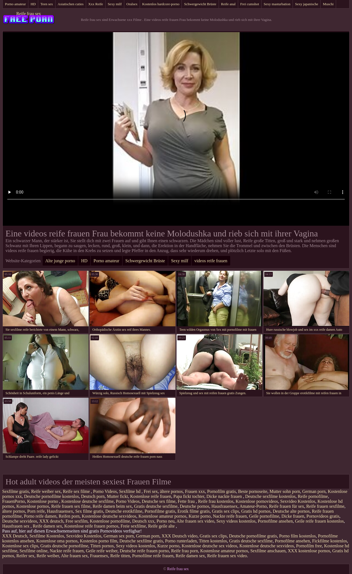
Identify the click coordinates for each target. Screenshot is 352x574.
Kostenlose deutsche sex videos (209, 545)
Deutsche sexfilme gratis (141, 541)
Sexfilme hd (130, 491)
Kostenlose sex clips (20, 545)
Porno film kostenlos (297, 536)
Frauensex (99, 555)
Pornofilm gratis (221, 491)
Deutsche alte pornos (291, 511)
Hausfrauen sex (16, 526)
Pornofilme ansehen (275, 521)
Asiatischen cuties (71, 4)
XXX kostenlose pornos (309, 550)
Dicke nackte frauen (225, 496)
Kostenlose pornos (32, 506)
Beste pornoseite (252, 491)
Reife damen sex (47, 526)
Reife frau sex (28, 13)
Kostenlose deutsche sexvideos (109, 516)
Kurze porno (200, 516)
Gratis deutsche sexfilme (155, 506)
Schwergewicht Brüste (200, 4)
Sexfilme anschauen (267, 550)
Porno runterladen (181, 541)
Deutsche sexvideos (19, 521)
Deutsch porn (93, 496)
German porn (314, 491)
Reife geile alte (162, 526)
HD (33, 4)
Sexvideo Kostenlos (297, 501)
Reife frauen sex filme (70, 506)
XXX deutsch (51, 521)
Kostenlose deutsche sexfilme (87, 501)
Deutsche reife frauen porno (144, 550)
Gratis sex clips (225, 511)
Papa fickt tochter (189, 496)
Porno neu (165, 521)
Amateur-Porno (253, 506)
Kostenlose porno (43, 501)
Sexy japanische (306, 4)
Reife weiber (48, 555)
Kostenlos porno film (98, 541)
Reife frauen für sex (286, 506)
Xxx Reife (95, 4)
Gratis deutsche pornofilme (64, 545)
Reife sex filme (77, 491)
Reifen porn (69, 516)
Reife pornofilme (313, 496)
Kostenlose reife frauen (150, 496)
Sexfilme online (34, 550)
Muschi (328, 4)
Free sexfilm (76, 521)
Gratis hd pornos (256, 511)
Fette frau (187, 501)
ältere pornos (171, 491)
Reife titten (120, 555)
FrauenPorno (13, 501)
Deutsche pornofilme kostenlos (51, 496)
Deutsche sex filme (159, 501)
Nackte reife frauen (230, 516)
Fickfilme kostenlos (329, 541)
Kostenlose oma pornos (57, 541)
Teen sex (46, 4)
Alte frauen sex (74, 555)
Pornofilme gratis (160, 511)
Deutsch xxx (143, 521)
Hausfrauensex (224, 506)
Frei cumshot (249, 4)
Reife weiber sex (46, 491)
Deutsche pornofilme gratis (253, 536)
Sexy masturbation (277, 4)
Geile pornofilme (264, 516)
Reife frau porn (184, 550)
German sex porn (118, 536)
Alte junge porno (60, 260)
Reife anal (228, 4)
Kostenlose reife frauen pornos (91, 526)
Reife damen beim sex (112, 506)
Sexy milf (115, 4)
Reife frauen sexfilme (325, 506)
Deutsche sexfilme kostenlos (270, 496)
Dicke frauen (292, 516)
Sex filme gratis (89, 511)
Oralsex (132, 4)
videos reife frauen (210, 260)
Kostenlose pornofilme (110, 521)
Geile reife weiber (101, 550)
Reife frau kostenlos (215, 501)
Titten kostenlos (213, 541)
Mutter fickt (117, 496)
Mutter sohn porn (285, 491)
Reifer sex (25, 555)
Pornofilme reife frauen (153, 555)
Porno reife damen (40, 516)
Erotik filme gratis (193, 511)
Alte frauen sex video (195, 521)
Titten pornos (102, 545)
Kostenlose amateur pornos (162, 516)
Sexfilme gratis (15, 491)
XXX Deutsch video (179, 536)
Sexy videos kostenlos (235, 521)
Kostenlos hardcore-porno (160, 4)
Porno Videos (105, 491)
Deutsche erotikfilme (123, 511)
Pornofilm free (309, 545)
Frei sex (151, 491)
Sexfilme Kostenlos (46, 536)
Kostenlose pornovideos (257, 501)
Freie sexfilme (133, 526)
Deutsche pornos (194, 506)
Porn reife (36, 511)
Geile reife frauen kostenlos (319, 521)
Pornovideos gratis (322, 516)
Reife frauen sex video (227, 555)
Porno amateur (15, 4)
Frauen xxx (195, 491)
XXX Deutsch (14, 536)
